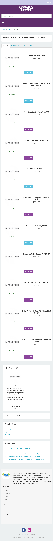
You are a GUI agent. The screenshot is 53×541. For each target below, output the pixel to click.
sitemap (49, 2)
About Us (7, 502)
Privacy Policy (8, 508)
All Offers (5, 45)
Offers (24, 45)
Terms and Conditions (10, 505)
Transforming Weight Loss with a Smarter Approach (19, 451)
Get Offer (28, 129)
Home (3, 29)
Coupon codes (15, 45)
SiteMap (6, 511)
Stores (9, 29)
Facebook (7, 518)
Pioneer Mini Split (9, 434)
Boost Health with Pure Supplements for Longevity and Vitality (22, 454)
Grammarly (8, 429)
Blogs (6, 496)
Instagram (7, 521)
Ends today (33, 45)
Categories (7, 493)
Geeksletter (23, 534)
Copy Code (28, 72)
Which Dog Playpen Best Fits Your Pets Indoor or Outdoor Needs (22, 456)
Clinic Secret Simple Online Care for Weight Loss (18, 448)
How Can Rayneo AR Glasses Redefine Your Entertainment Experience (24, 459)
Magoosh (7, 432)
